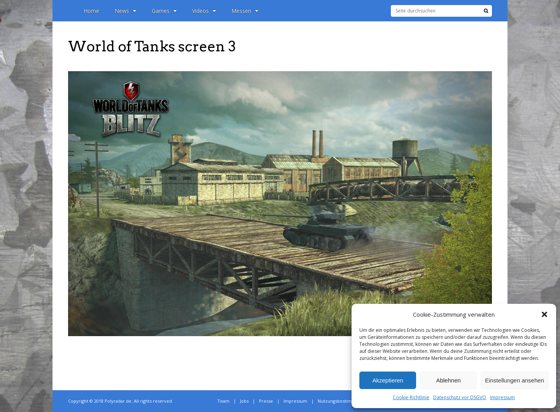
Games (164, 10)
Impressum (502, 397)
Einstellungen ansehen (514, 380)
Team (223, 401)
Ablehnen (448, 380)
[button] (544, 314)
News (125, 10)
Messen (244, 10)
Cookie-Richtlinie (411, 397)
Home (91, 10)
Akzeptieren (387, 380)
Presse (266, 401)
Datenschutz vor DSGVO (459, 397)
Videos (204, 10)
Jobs (244, 401)
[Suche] (486, 11)
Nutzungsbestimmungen (343, 401)
